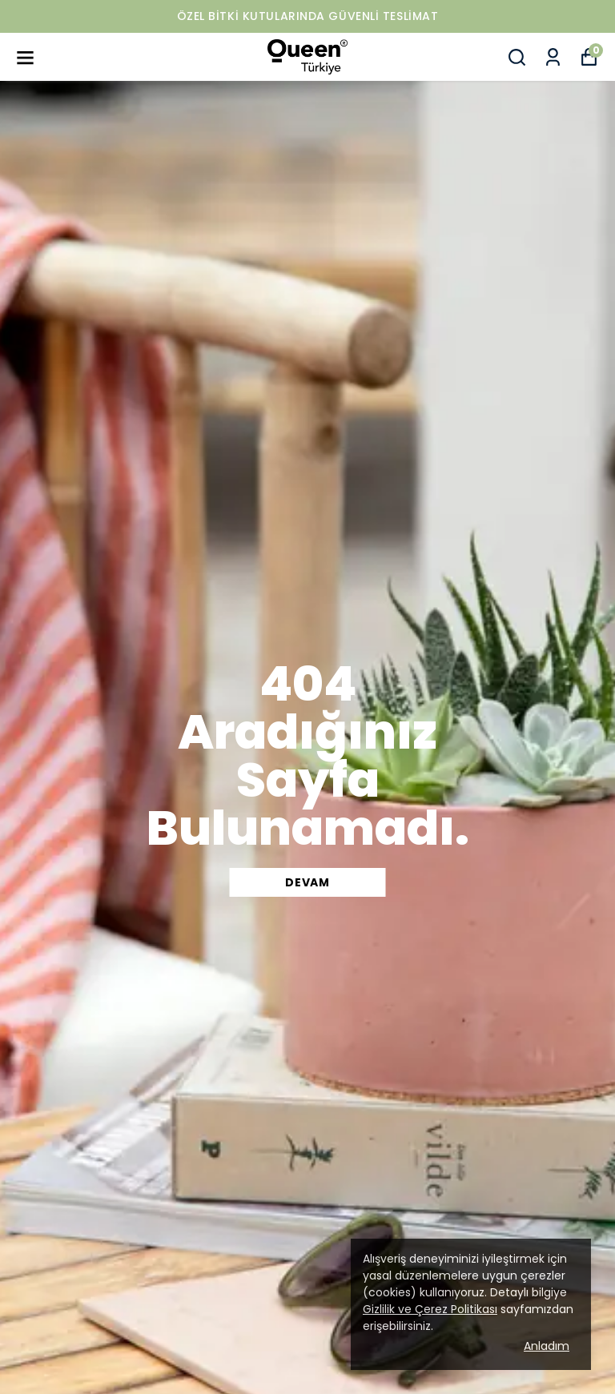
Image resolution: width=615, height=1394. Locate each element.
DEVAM (307, 882)
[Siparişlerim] (553, 57)
